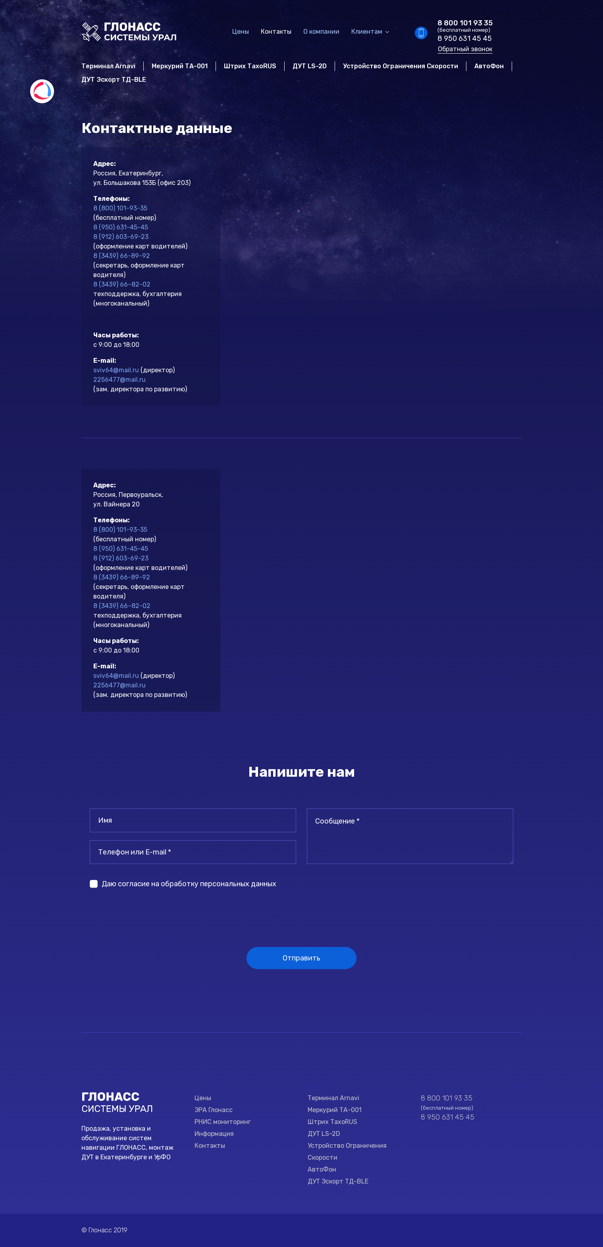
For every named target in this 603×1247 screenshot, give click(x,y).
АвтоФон (489, 66)
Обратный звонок (465, 49)
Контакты (276, 31)
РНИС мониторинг (223, 1122)
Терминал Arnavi (108, 66)
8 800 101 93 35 (465, 23)
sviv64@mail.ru (116, 370)
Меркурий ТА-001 (180, 66)
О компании (321, 31)
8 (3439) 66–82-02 (121, 284)
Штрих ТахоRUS (250, 66)
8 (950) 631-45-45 (120, 227)
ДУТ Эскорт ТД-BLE (113, 79)
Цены (240, 31)
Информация (214, 1133)
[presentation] (150, 911)
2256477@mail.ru (119, 379)
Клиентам (366, 31)
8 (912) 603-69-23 (120, 237)
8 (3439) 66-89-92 (121, 256)
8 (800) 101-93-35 (120, 208)
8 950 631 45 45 (464, 38)
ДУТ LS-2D (310, 66)
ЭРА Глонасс (214, 1110)
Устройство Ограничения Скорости (400, 66)
